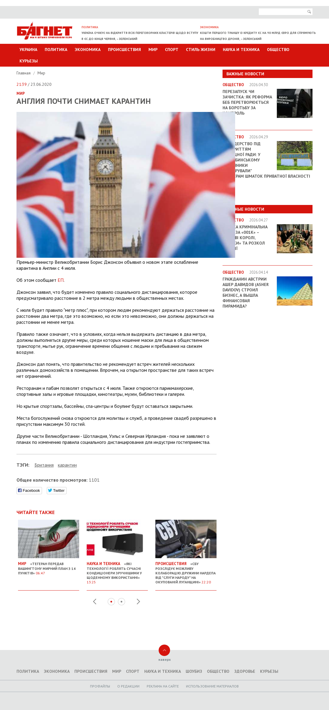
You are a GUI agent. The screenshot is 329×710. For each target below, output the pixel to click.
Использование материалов (212, 686)
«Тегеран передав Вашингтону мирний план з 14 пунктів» (48, 566)
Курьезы (28, 61)
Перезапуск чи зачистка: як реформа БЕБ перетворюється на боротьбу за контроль (247, 102)
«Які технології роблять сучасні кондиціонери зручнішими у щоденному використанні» (117, 570)
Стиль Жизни (200, 49)
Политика (56, 49)
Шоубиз (194, 671)
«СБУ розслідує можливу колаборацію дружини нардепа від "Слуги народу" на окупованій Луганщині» (186, 570)
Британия (44, 465)
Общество (278, 49)
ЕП (61, 280)
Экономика (87, 49)
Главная (24, 73)
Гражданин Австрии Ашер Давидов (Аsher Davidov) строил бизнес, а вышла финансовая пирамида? (246, 292)
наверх (164, 659)
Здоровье (244, 671)
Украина (28, 49)
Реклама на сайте (163, 686)
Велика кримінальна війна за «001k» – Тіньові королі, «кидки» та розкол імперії (245, 237)
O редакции (128, 686)
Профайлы (100, 686)
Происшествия (124, 49)
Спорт (171, 49)
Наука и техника (241, 49)
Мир (152, 49)
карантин (67, 465)
